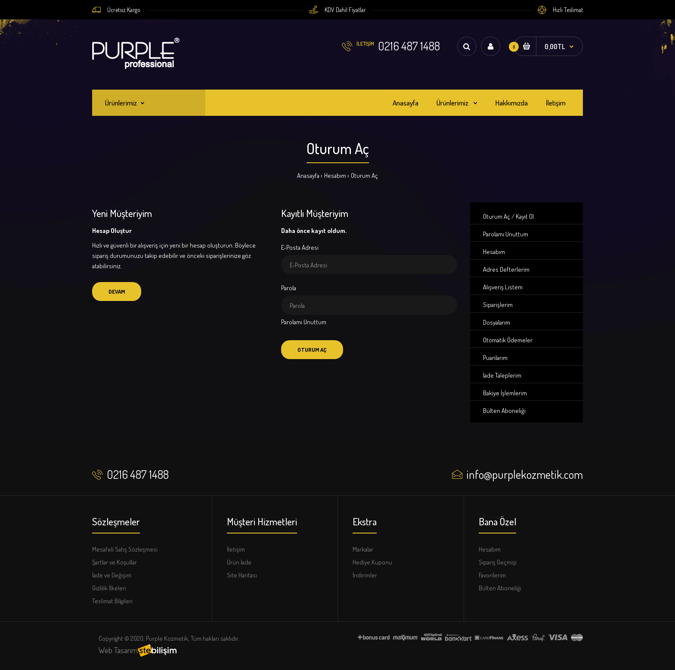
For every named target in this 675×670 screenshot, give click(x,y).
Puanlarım (495, 358)
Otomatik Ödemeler (508, 340)
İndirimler (365, 575)
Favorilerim (492, 575)
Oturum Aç (364, 175)
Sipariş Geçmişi (498, 562)
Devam (116, 291)
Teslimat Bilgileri (112, 601)
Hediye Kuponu (372, 562)
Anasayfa (308, 175)
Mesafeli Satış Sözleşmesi (125, 549)
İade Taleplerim (502, 375)
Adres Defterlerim (506, 269)
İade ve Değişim (111, 575)
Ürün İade (239, 562)
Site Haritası (242, 575)
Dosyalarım (496, 322)
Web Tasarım (118, 650)
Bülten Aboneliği (504, 410)
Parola (288, 288)
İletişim (236, 549)
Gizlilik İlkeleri (109, 588)
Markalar (363, 549)
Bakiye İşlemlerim (505, 393)
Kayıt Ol (525, 216)
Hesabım (335, 175)
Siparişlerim (498, 305)
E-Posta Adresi (300, 247)
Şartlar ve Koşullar (114, 562)
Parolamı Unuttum (303, 322)
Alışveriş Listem (503, 287)
